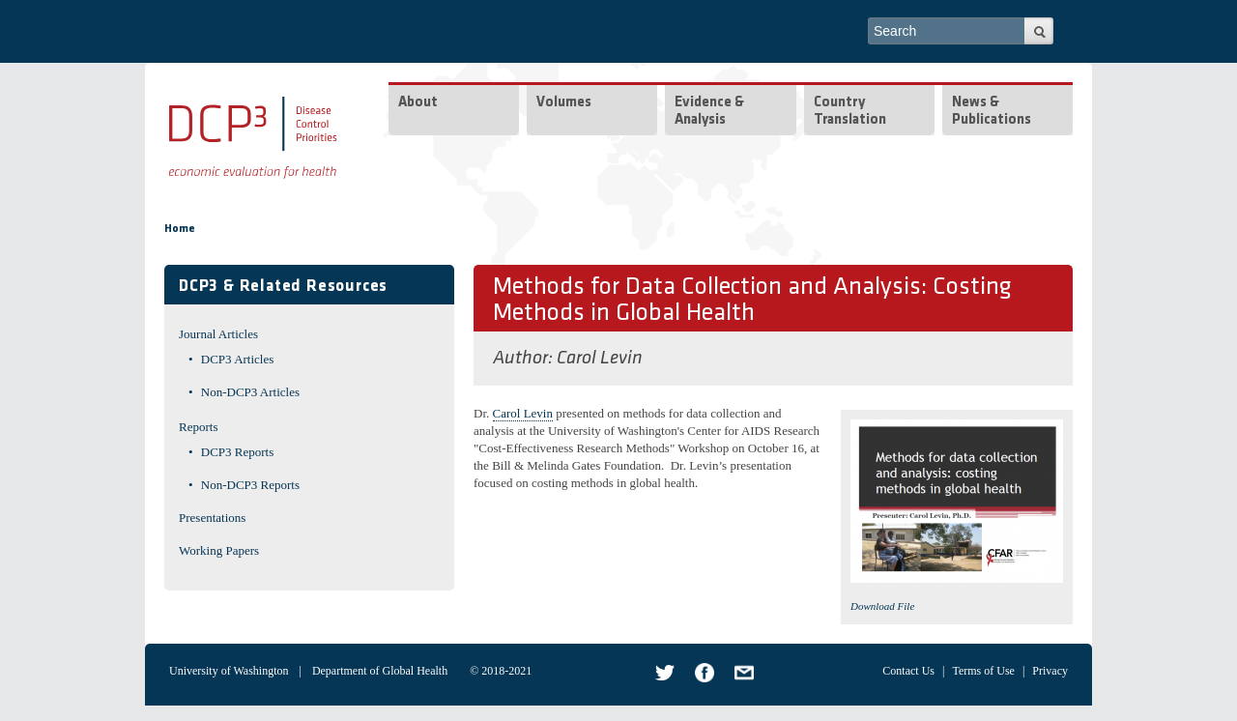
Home (179, 229)
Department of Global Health (379, 671)
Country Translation (850, 112)
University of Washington (228, 671)
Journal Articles (218, 334)
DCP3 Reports (237, 452)
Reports (198, 426)
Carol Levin (600, 358)
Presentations (212, 517)
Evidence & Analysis (709, 112)
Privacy (1050, 671)
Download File (882, 606)
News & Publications (991, 112)
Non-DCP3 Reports (250, 484)
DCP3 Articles (237, 359)
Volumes (563, 103)
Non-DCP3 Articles (250, 392)
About (418, 103)
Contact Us (908, 671)
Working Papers (219, 550)
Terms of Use (983, 671)
